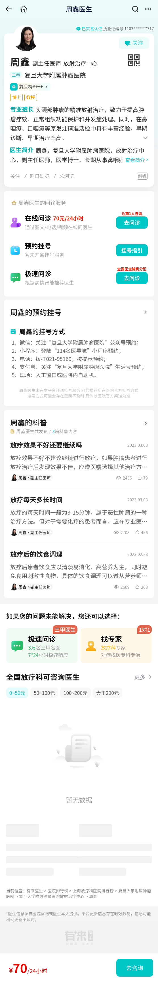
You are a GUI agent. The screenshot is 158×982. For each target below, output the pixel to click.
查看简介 (135, 159)
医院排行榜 (58, 890)
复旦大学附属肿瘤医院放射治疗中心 (51, 896)
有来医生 (35, 890)
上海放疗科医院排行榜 (93, 890)
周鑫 (93, 896)
